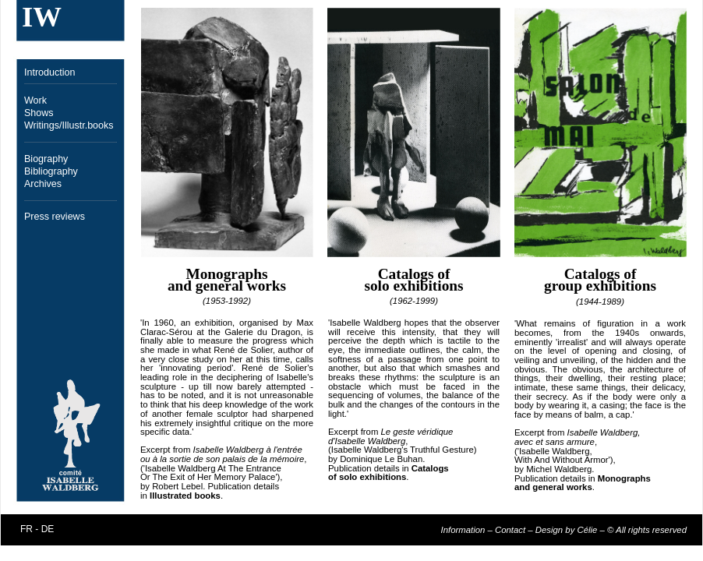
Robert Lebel (177, 486)
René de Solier (243, 350)
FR (26, 529)
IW (42, 17)
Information (463, 530)
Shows (39, 113)
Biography (46, 158)
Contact (510, 530)
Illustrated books (185, 495)
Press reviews (54, 216)
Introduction (49, 72)
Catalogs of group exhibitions (600, 280)
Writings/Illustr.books (69, 125)
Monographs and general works (227, 280)
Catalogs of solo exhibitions (413, 280)
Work (35, 100)
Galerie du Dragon (262, 332)
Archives (43, 183)
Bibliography (51, 171)
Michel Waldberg (559, 469)
